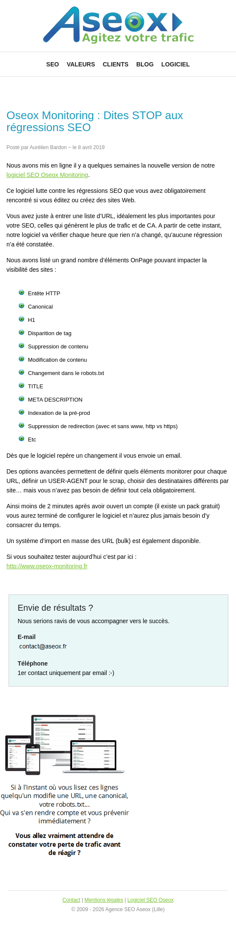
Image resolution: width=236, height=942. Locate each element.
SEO (52, 64)
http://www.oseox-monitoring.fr (46, 566)
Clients (116, 64)
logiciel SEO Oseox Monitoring (47, 174)
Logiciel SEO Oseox (150, 900)
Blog (144, 64)
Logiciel (175, 64)
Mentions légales (103, 900)
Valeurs (81, 64)
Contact (71, 900)
